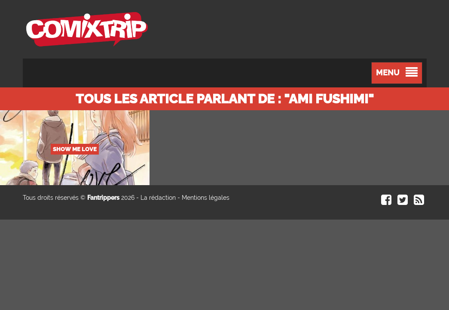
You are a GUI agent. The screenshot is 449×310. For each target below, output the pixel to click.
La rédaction (158, 197)
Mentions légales (205, 197)
